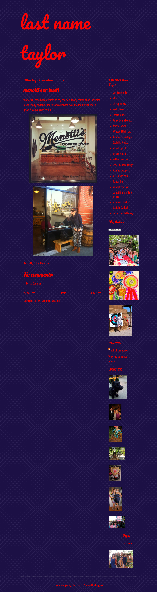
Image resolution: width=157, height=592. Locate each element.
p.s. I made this (120, 176)
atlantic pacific (120, 148)
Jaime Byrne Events (122, 120)
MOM (115, 98)
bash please (118, 109)
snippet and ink (120, 187)
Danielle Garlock (120, 207)
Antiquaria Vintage (122, 137)
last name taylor (55, 37)
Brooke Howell (119, 126)
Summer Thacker (121, 202)
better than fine (121, 159)
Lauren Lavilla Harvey (123, 213)
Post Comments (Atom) (49, 300)
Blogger (99, 585)
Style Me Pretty (120, 142)
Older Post (96, 293)
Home (63, 293)
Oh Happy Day (119, 104)
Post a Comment (34, 283)
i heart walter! (120, 115)
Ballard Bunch (119, 153)
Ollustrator (77, 585)
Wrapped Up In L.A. (122, 131)
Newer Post (29, 293)
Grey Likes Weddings (123, 165)
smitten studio (120, 92)
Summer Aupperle (121, 170)
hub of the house (119, 350)
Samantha (118, 181)
